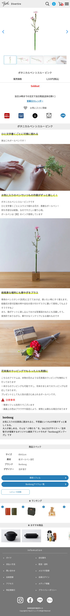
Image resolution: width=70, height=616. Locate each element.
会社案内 (42, 558)
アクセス (9, 583)
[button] (67, 32)
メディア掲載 (44, 583)
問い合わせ (10, 571)
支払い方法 (10, 564)
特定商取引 (10, 590)
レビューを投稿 (15, 492)
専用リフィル (35, 478)
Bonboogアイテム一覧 (35, 484)
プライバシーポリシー (48, 590)
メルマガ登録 (44, 571)
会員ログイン (44, 577)
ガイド (9, 558)
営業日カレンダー (35, 101)
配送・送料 (43, 564)
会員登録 (9, 577)
